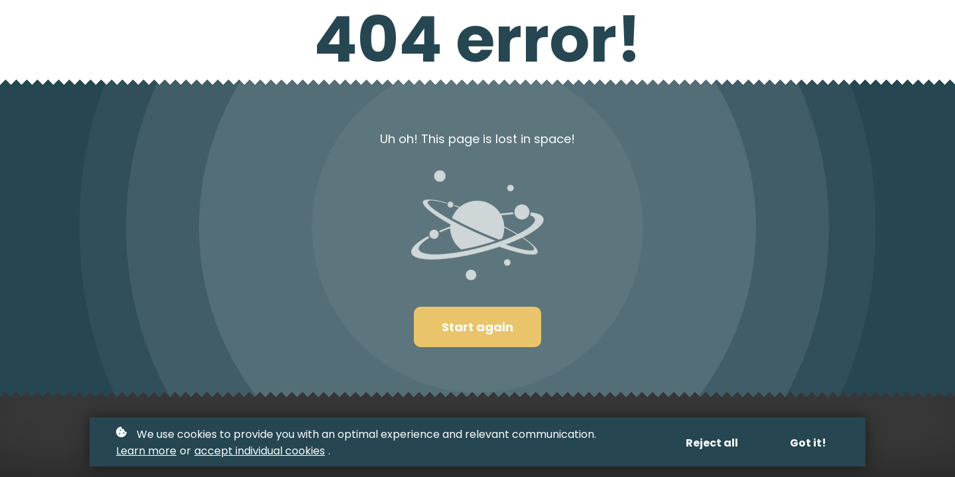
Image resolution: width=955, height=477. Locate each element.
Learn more (146, 450)
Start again (477, 327)
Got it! (808, 442)
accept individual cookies (259, 450)
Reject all (712, 442)
